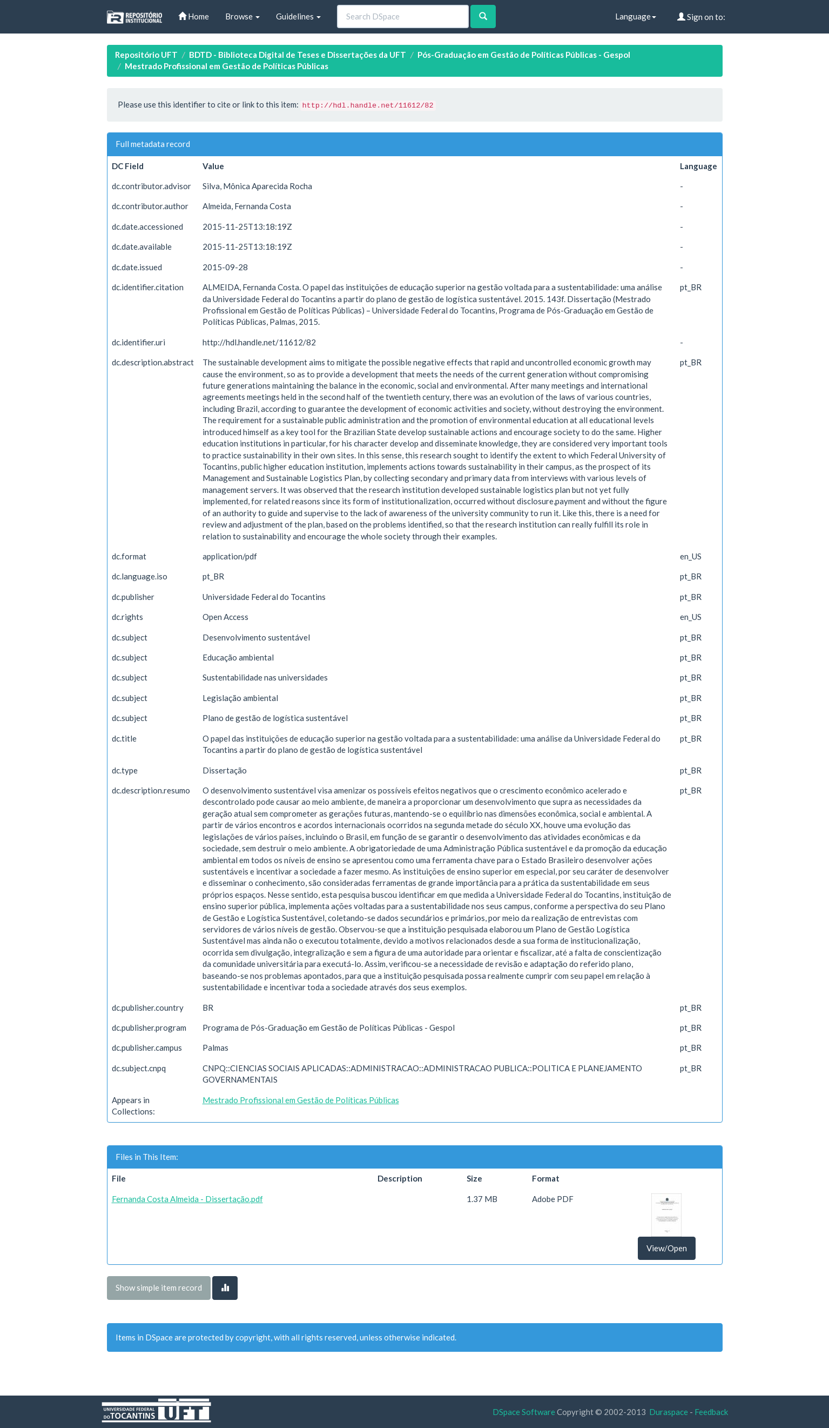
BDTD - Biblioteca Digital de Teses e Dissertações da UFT (297, 54)
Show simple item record (159, 1287)
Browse (242, 16)
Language (635, 16)
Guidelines (298, 16)
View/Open (666, 1248)
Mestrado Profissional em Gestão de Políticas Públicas (226, 66)
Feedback (711, 1412)
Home (193, 16)
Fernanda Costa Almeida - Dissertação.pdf (187, 1199)
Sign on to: (701, 17)
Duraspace (668, 1412)
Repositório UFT (146, 54)
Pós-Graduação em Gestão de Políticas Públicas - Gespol (523, 54)
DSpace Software (524, 1412)
